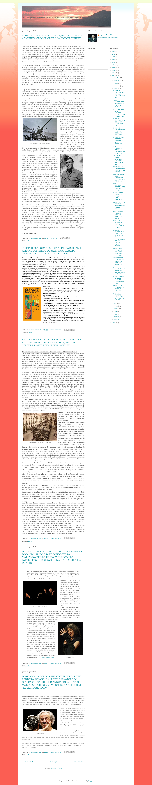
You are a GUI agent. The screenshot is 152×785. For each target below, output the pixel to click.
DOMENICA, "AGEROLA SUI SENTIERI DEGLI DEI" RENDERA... (119, 131)
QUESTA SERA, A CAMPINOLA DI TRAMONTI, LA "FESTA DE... (119, 169)
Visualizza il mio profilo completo (108, 37)
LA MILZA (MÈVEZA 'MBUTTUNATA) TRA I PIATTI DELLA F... (119, 187)
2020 (114, 57)
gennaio (116, 319)
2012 (114, 322)
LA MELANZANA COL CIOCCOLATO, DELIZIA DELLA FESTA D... (119, 178)
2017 (114, 65)
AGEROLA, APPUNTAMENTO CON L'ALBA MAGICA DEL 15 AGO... (119, 233)
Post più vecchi (78, 762)
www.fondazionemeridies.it (46, 658)
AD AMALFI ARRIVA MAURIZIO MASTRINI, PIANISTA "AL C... (118, 160)
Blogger (90, 781)
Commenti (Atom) (56, 768)
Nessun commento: (56, 330)
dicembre (117, 78)
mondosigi (35, 11)
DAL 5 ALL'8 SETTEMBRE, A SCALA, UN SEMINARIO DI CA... (119, 122)
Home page (53, 762)
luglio (115, 303)
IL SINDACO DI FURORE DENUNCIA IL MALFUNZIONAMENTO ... (119, 297)
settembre (117, 86)
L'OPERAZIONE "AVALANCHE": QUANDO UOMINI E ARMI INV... (119, 94)
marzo (116, 314)
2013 (114, 75)
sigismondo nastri (106, 35)
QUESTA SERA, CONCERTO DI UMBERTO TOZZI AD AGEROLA (119, 261)
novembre (117, 80)
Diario (30, 241)
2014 (114, 73)
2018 (114, 62)
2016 (114, 67)
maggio (116, 308)
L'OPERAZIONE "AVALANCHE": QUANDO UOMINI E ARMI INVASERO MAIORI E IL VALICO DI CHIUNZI (52, 37)
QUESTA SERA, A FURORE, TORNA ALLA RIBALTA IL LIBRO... (118, 215)
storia (34, 241)
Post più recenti (28, 762)
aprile (115, 311)
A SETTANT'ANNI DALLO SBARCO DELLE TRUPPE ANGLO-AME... (119, 113)
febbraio (116, 316)
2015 (114, 70)
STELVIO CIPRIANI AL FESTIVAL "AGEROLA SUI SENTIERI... (119, 150)
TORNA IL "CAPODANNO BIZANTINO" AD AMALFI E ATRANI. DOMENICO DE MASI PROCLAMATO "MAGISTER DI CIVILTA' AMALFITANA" (52, 251)
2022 (114, 51)
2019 (114, 59)
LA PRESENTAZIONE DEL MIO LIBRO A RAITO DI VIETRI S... (119, 270)
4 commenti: (53, 238)
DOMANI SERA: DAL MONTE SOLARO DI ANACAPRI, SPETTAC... (118, 252)
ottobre (116, 83)
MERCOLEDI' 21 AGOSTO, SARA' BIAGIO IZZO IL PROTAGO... (118, 141)
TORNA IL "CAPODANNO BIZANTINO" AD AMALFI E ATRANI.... (119, 103)
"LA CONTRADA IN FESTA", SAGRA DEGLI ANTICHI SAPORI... (119, 243)
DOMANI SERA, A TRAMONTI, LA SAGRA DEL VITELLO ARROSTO (118, 196)
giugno (116, 306)
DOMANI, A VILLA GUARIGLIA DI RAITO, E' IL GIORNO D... (118, 288)
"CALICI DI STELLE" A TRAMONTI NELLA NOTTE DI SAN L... (118, 224)
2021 (114, 54)
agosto (116, 88)
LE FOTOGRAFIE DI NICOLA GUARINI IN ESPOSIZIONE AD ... (118, 280)
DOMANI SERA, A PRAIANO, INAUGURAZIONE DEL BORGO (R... (118, 205)
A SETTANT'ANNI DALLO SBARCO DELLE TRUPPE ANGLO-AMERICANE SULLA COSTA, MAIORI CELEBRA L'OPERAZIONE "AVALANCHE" (51, 342)
